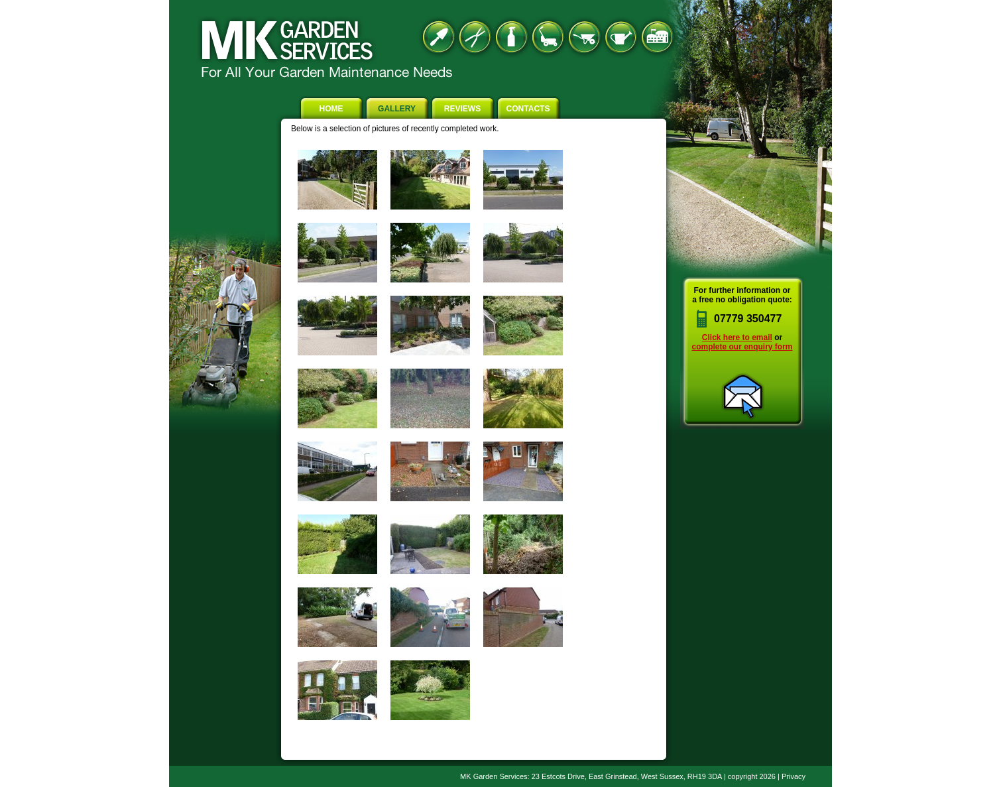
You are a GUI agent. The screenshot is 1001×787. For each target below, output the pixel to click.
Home (331, 108)
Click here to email (737, 337)
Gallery (397, 108)
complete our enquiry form (741, 346)
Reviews (462, 108)
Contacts (528, 108)
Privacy (793, 776)
